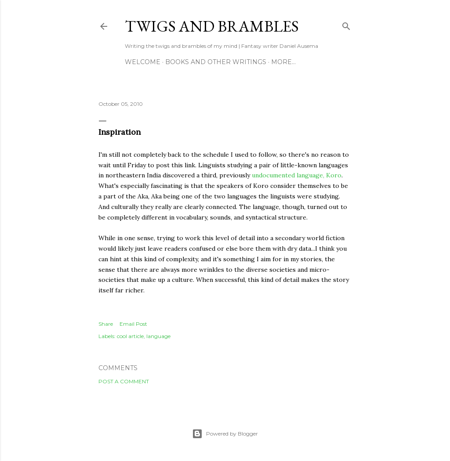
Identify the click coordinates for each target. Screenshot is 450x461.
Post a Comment (123, 381)
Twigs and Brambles (212, 26)
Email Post (133, 324)
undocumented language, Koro (296, 175)
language (158, 336)
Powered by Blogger (225, 434)
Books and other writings (215, 62)
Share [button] (105, 324)
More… (283, 62)
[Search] (346, 24)
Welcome (142, 62)
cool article (130, 336)
